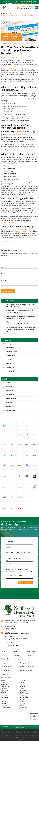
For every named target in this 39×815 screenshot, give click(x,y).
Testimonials (31, 651)
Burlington (4, 690)
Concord (22, 679)
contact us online (26, 237)
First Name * (10, 541)
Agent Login (5, 674)
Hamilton (22, 684)
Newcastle (4, 696)
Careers (3, 655)
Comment (4, 257)
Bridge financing (11, 355)
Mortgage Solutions (26, 663)
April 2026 (9, 383)
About (16, 651)
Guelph (22, 683)
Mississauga (5, 694)
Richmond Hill (24, 694)
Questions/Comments (14, 575)
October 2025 (10, 406)
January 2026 (10, 394)
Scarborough (24, 696)
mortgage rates (20, 131)
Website (3, 280)
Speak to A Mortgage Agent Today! (23, 3)
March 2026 (9, 387)
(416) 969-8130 (10, 629)
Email (3, 274)
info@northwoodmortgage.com (17, 633)
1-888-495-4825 (9, 237)
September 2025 (11, 410)
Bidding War (10, 348)
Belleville (4, 684)
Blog (9, 13)
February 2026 (10, 391)
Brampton (4, 688)
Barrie (3, 683)
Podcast (16, 655)
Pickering (4, 705)
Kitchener (23, 686)
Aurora (3, 681)
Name (3, 267)
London (22, 688)
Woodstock (23, 709)
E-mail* (8, 564)
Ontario (3, 699)
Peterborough (5, 707)
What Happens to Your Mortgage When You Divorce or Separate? (20, 305)
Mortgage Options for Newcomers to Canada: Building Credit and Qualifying (20, 317)
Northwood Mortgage (15, 57)
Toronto (22, 701)
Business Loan (10, 367)
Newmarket (4, 698)
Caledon (3, 692)
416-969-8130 (10, 626)
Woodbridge (23, 707)
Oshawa (3, 703)
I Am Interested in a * (13, 558)
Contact (29, 655)
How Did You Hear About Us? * (17, 569)
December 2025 (11, 398)
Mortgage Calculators (27, 666)
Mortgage (4, 663)
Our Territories (6, 677)
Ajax (2, 679)
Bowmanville (5, 686)
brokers (8, 359)
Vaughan (22, 703)
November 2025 (11, 402)
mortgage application (8, 222)
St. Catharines (24, 698)
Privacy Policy (5, 659)
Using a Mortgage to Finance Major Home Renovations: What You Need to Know (19, 323)
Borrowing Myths (11, 351)
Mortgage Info (5, 670)
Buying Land (10, 371)
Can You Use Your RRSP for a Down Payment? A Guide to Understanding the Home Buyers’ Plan (20, 329)
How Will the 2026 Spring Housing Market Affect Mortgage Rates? (19, 311)
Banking (8, 344)
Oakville (3, 701)
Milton (22, 692)
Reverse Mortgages (26, 670)
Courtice (22, 681)
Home (3, 13)
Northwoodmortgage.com (28, 726)
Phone (18, 552)
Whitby (22, 705)
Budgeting (9, 363)
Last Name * (10, 547)
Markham (23, 690)
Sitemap (16, 659)
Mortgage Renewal (7, 666)
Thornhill (22, 699)
